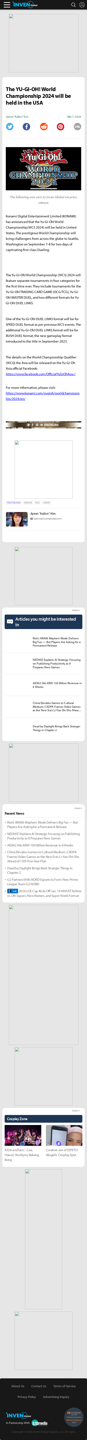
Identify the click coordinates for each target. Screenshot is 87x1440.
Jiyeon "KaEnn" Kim (42, 513)
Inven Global (25, 4)
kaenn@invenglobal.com (47, 518)
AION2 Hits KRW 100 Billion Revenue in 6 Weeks (40, 845)
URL (77, 126)
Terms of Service (64, 1386)
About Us (17, 1386)
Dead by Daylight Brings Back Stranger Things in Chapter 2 (39, 870)
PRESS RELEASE (14, 502)
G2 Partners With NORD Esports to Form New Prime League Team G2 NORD (42, 881)
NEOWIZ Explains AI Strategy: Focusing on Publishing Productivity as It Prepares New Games (43, 836)
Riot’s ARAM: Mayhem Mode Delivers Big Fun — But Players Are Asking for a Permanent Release (42, 824)
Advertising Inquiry (56, 1397)
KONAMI (28, 502)
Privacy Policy (27, 1397)
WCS (37, 502)
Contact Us (38, 1386)
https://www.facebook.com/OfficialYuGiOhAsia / (40, 374)
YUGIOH (46, 502)
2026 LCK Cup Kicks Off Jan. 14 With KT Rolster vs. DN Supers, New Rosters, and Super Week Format (44, 893)
